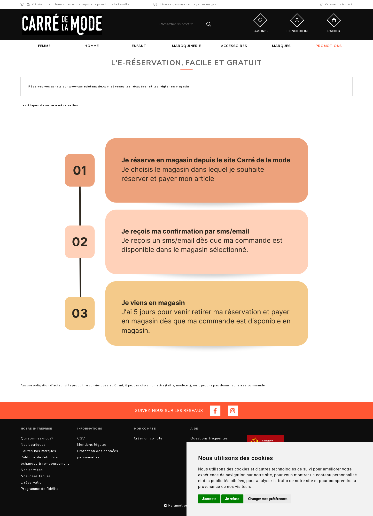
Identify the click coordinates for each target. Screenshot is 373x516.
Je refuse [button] (232, 499)
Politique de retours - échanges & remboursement (45, 460)
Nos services (32, 470)
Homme (92, 46)
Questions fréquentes (209, 438)
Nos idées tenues (36, 476)
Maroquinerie (186, 46)
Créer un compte (148, 438)
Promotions (329, 46)
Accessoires (234, 46)
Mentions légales (92, 444)
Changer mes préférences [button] (268, 499)
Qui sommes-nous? (37, 438)
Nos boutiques (33, 444)
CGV (81, 438)
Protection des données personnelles (97, 454)
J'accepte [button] (209, 499)
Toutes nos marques (38, 451)
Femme (44, 46)
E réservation (32, 482)
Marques (281, 46)
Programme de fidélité (40, 488)
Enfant (139, 46)
